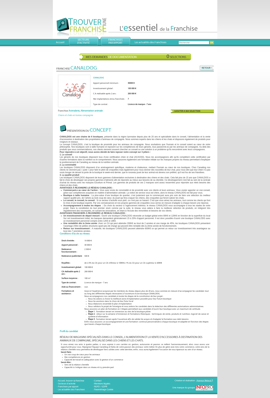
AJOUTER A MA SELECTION (187, 111)
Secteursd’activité (83, 41)
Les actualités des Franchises (150, 42)
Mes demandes (136, 56)
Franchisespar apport (115, 41)
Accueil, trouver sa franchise (71, 381)
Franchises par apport (68, 386)
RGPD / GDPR (100, 386)
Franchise (80, 110)
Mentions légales (102, 383)
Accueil (60, 42)
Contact (97, 381)
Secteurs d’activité (66, 383)
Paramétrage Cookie (103, 389)
